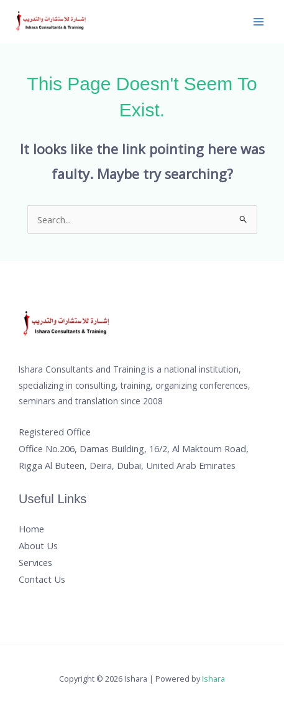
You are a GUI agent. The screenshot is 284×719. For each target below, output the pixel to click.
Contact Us (42, 579)
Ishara (213, 678)
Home (31, 528)
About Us (38, 545)
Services (35, 562)
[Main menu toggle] (258, 22)
